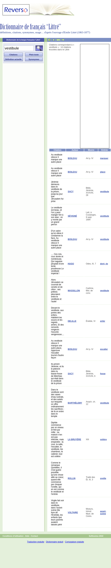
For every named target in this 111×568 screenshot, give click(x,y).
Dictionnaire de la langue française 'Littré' (23, 40)
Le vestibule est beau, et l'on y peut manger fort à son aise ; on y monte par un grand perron (57, 216)
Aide (27, 536)
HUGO (71, 264)
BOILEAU (72, 158)
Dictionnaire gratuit (54, 542)
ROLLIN (71, 478)
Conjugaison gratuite (74, 542)
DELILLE (72, 321)
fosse (102, 373)
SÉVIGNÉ (72, 216)
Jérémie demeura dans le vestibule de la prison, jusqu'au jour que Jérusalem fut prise (57, 191)
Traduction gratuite (35, 542)
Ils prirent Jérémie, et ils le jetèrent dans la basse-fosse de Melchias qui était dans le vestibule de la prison (57, 374)
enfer (102, 321)
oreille (103, 478)
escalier (104, 349)
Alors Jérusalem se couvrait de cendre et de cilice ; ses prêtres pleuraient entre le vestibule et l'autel (57, 291)
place (102, 172)
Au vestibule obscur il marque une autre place (56, 158)
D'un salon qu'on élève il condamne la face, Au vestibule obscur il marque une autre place (57, 239)
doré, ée (104, 264)
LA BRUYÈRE (74, 439)
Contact (34, 536)
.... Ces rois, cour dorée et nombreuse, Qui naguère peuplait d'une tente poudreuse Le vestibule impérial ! (57, 264)
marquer (104, 158)
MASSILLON (74, 290)
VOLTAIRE (73, 512)
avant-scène (103, 512)
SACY (70, 191)
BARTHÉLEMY (75, 403)
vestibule (104, 191)
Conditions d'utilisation (13, 536)
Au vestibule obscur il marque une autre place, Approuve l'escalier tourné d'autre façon (57, 349)
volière (103, 439)
